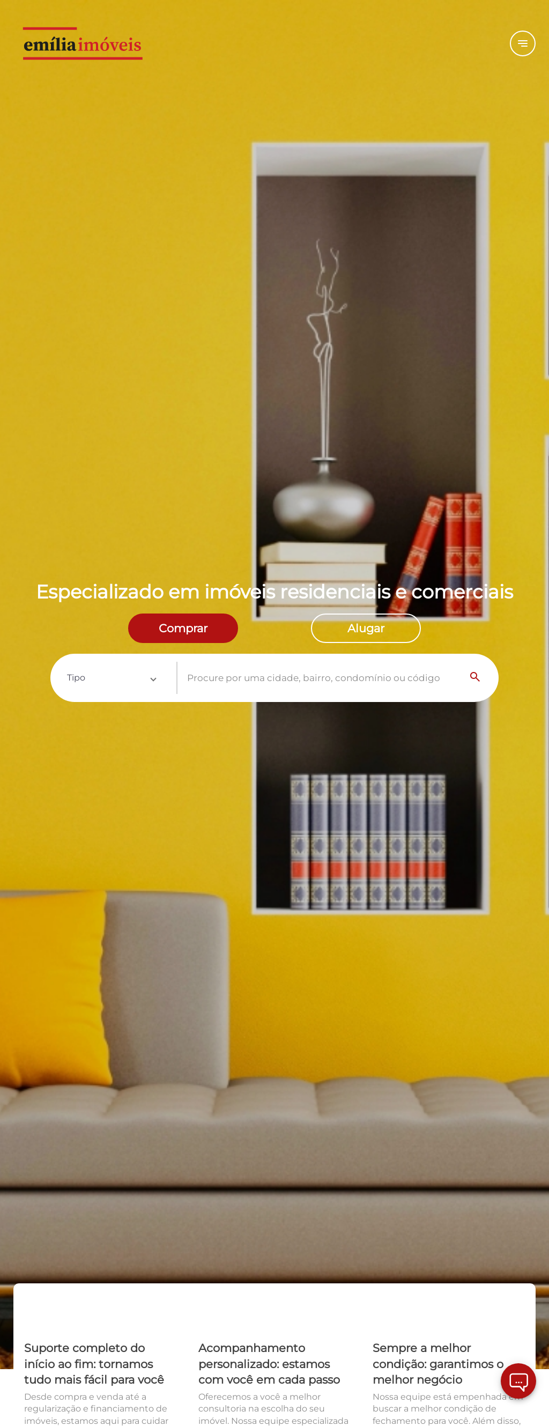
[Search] (475, 678)
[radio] (183, 628)
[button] (111, 678)
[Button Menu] (523, 43)
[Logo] (100, 43)
